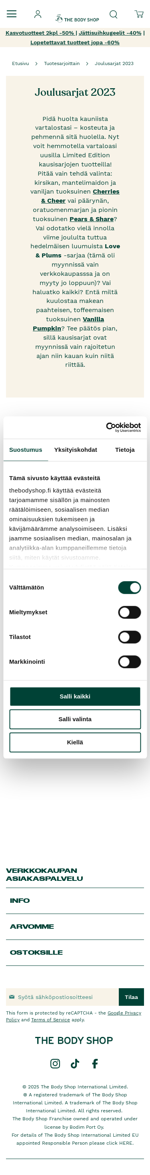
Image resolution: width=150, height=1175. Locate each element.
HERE (125, 1143)
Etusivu (20, 63)
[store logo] (77, 11)
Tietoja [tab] (125, 449)
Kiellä (75, 742)
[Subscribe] (131, 997)
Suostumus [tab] (25, 449)
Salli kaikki (75, 696)
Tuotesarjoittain (62, 63)
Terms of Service (50, 1020)
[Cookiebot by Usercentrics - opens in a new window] (107, 427)
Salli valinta (75, 719)
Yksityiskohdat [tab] (75, 449)
